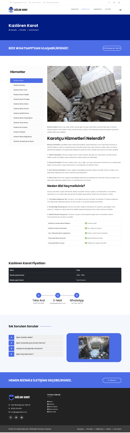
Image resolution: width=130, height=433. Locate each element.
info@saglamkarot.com (20, 2)
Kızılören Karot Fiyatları (21, 95)
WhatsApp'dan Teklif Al (112, 48)
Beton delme (52, 407)
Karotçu (50, 405)
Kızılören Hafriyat (19, 132)
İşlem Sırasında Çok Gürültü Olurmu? (30, 343)
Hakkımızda (99, 10)
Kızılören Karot (18, 81)
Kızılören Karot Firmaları (22, 99)
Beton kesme (52, 410)
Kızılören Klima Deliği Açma (23, 137)
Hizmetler (23, 30)
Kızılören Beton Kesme (21, 109)
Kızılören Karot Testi (20, 90)
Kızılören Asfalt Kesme (21, 113)
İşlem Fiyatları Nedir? (24, 337)
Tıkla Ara (112, 381)
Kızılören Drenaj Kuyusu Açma (24, 142)
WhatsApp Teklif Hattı (52, 2)
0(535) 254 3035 (36, 2)
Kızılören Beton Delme (21, 104)
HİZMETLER (88, 10)
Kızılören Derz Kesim (20, 128)
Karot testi (51, 412)
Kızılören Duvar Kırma (21, 123)
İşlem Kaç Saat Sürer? (25, 354)
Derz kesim (117, 430)
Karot (50, 402)
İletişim (108, 430)
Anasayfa (78, 10)
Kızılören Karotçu (19, 85)
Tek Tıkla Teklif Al (77, 303)
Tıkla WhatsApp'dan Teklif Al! (20, 405)
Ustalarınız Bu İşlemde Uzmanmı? (29, 349)
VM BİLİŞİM (33, 429)
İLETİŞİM (108, 10)
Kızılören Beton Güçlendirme (23, 118)
